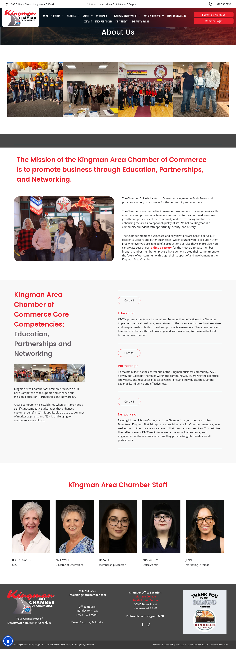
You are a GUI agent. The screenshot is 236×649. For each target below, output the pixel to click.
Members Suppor (162, 644)
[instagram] (148, 625)
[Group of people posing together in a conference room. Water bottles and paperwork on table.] (40, 373)
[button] (8, 641)
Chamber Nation (219, 644)
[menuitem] (45, 16)
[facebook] (142, 625)
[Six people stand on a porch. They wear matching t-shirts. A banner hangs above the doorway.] (58, 373)
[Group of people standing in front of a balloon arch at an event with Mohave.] (23, 373)
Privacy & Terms (184, 644)
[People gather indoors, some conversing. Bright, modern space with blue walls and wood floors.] (76, 373)
